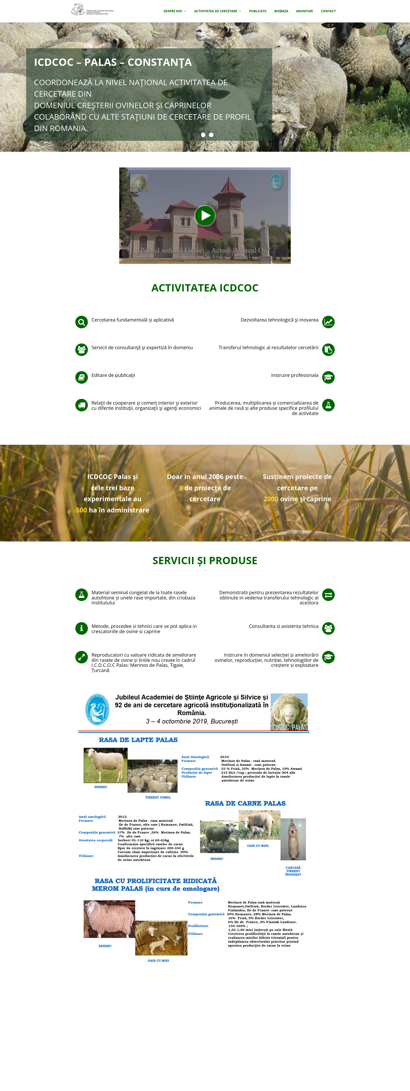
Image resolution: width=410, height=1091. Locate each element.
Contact (328, 11)
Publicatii (257, 11)
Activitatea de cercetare (217, 11)
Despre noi (175, 11)
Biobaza (281, 11)
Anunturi (304, 11)
